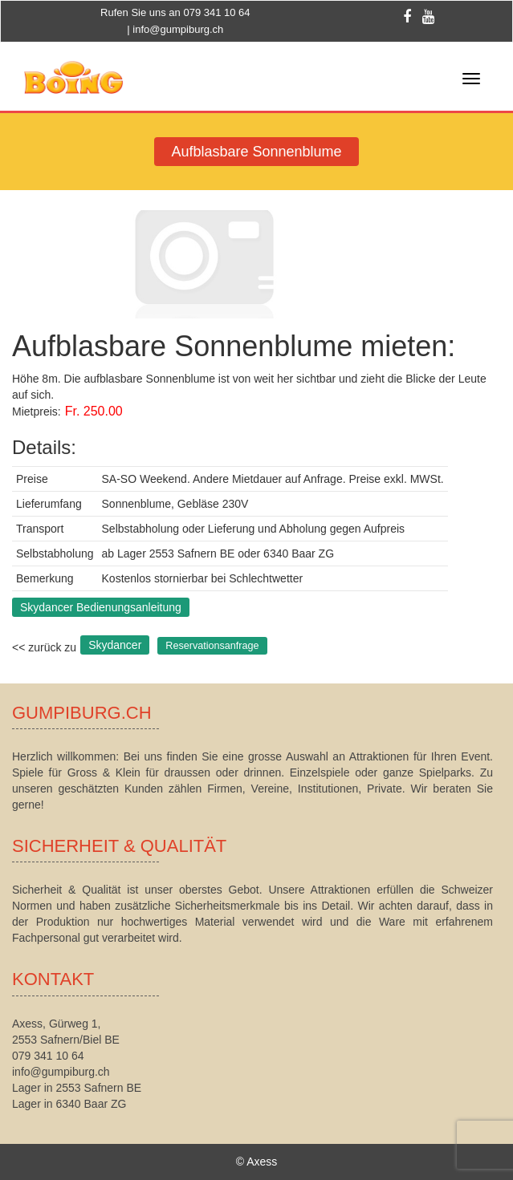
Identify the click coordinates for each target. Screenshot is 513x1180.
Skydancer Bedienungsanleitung (100, 607)
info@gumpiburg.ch (177, 29)
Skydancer (114, 645)
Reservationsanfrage (212, 645)
